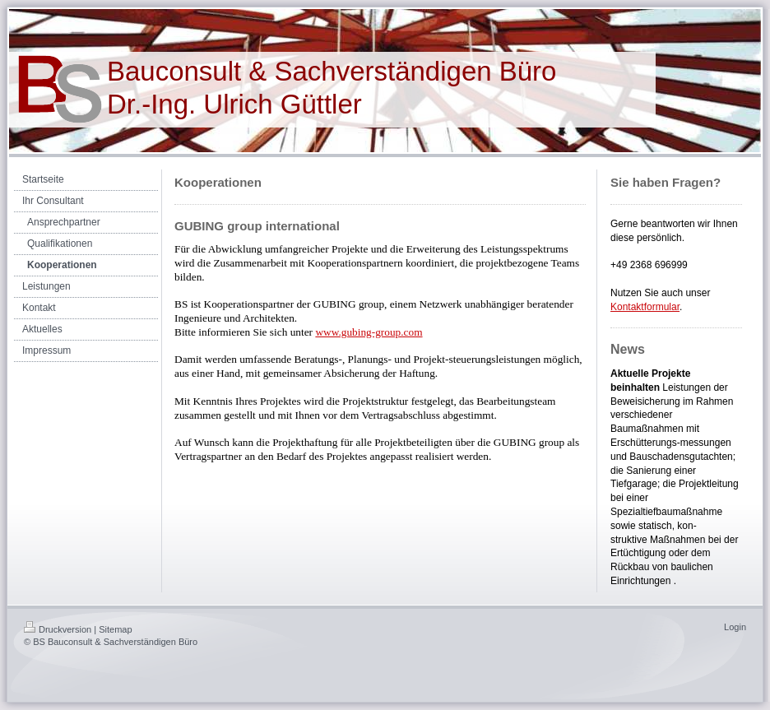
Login (735, 627)
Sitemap (115, 629)
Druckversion (57, 629)
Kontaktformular (645, 307)
